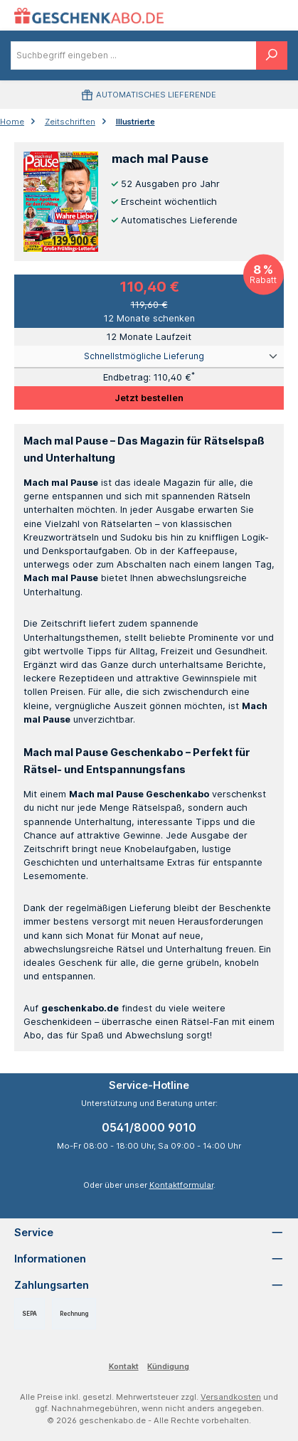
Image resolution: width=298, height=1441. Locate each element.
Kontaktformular (181, 1185)
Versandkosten (231, 1397)
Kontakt (124, 1366)
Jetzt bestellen (149, 398)
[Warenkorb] (268, 15)
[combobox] (134, 55)
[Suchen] (271, 55)
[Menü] (237, 15)
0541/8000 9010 (149, 1127)
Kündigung (168, 1366)
